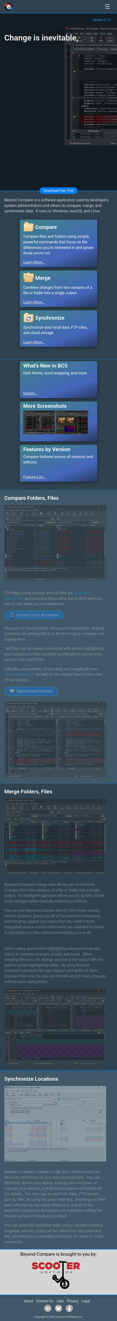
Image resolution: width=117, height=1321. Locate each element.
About (28, 1301)
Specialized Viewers (31, 691)
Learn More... (34, 262)
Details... (30, 393)
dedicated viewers (19, 674)
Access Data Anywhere (34, 615)
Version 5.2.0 (101, 20)
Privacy (72, 1301)
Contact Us (44, 1301)
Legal (86, 1301)
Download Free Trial (58, 191)
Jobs (60, 1301)
